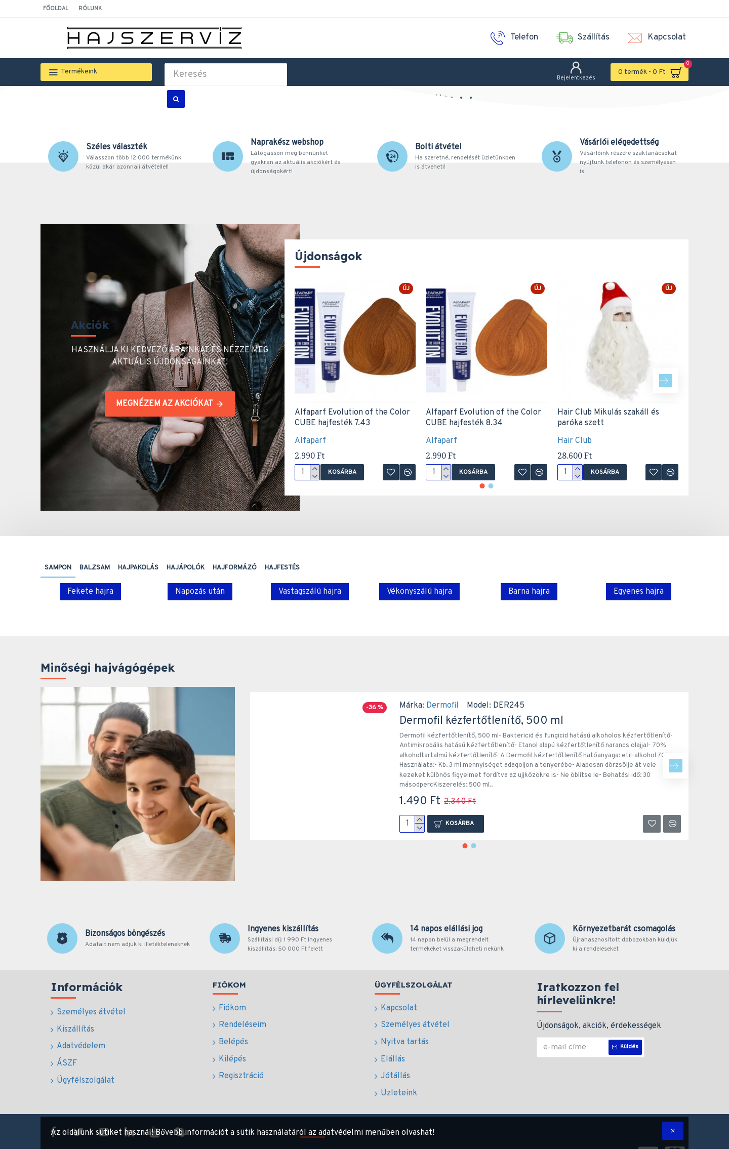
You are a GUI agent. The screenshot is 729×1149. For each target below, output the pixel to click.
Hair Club (574, 441)
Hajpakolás (138, 568)
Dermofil (442, 706)
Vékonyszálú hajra (419, 592)
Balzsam (94, 568)
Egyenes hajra (639, 592)
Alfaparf (310, 441)
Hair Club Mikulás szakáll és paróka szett (608, 417)
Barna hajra (529, 592)
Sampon (58, 568)
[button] (665, 380)
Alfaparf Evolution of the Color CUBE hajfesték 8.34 (483, 417)
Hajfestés (282, 568)
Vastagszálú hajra (309, 592)
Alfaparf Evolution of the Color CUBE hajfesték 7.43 (352, 417)
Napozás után (200, 592)
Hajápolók (186, 568)
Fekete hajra (90, 592)
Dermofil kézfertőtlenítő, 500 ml (481, 721)
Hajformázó (235, 568)
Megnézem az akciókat (164, 404)
